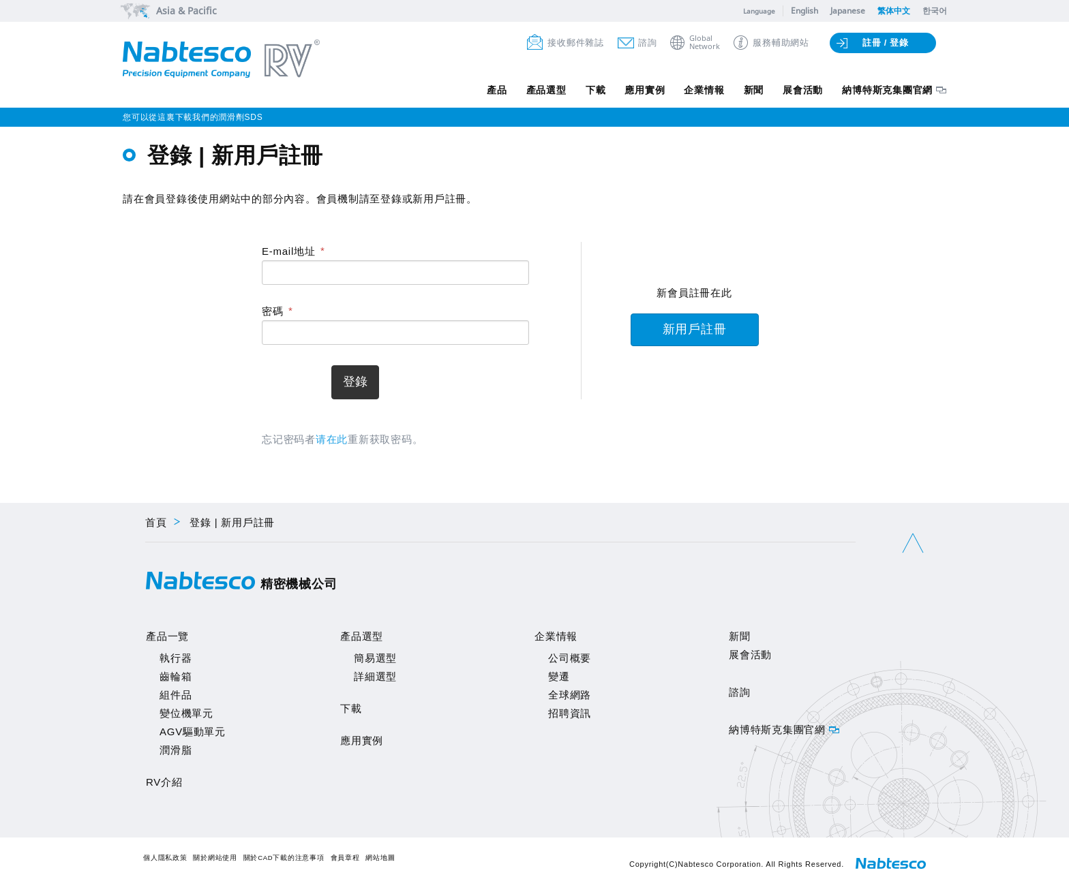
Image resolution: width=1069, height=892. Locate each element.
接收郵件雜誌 (575, 42)
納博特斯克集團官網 (887, 90)
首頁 (156, 522)
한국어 (934, 10)
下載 (589, 90)
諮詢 (647, 42)
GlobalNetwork (704, 42)
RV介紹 (164, 782)
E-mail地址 (289, 251)
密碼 (273, 311)
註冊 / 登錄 (885, 42)
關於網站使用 (215, 857)
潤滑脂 (176, 750)
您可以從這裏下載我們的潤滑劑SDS (192, 117)
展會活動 (801, 90)
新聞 (751, 90)
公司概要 (569, 658)
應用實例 (640, 90)
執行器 (176, 658)
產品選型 (538, 90)
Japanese (847, 10)
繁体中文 (893, 10)
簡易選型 (375, 658)
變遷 (559, 676)
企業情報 (700, 90)
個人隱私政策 (165, 857)
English (804, 10)
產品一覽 (167, 636)
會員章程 (345, 857)
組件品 (176, 695)
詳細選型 (375, 676)
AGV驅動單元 (193, 731)
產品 (488, 90)
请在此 (332, 439)
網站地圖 (380, 857)
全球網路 (569, 695)
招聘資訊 (569, 713)
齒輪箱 (176, 676)
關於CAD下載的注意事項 (284, 857)
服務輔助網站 (781, 42)
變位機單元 (186, 713)
